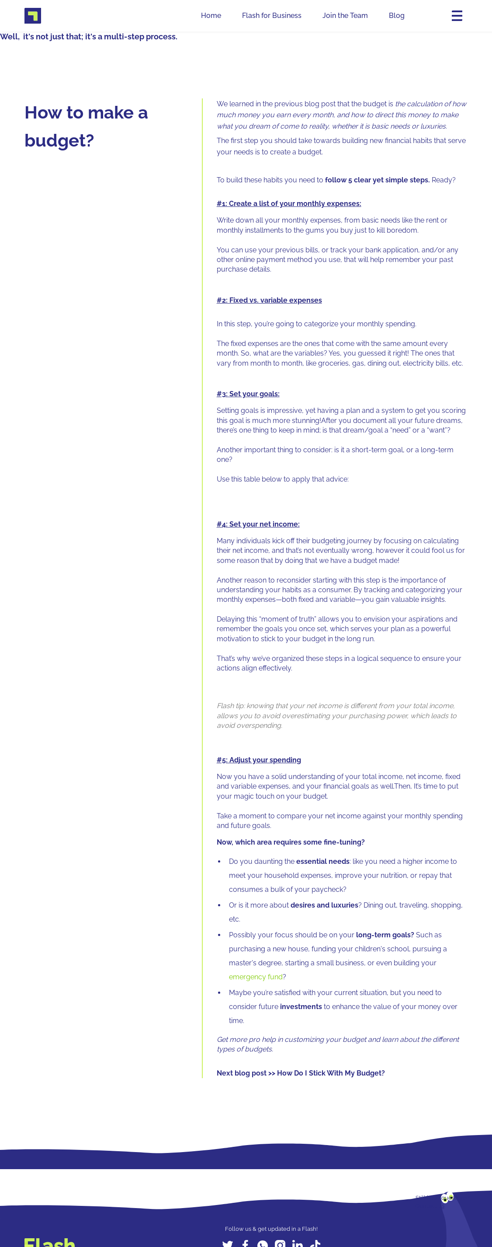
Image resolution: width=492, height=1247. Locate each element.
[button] (455, 15)
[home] (32, 16)
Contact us (430, 1205)
